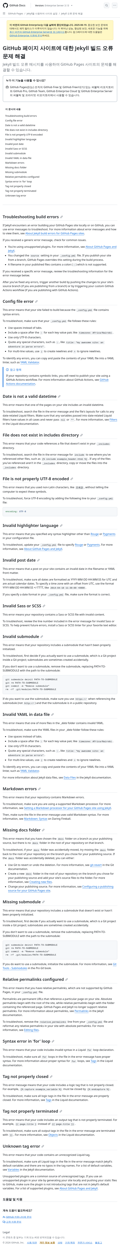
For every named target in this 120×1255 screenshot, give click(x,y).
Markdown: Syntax (35, 819)
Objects (53, 1135)
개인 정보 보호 (47, 1242)
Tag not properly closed (27, 1076)
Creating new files (40, 882)
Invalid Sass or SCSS (24, 605)
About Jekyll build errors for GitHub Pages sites (54, 233)
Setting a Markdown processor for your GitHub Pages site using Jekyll (67, 808)
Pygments (109, 534)
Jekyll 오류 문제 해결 (72, 13)
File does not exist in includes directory (43, 435)
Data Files (70, 777)
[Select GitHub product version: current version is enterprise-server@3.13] (54, 5)
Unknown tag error (23, 1146)
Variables (13, 1169)
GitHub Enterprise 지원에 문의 (26, 35)
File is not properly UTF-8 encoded (38, 478)
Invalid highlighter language (33, 525)
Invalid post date (21, 560)
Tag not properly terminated (32, 1111)
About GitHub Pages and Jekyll (43, 549)
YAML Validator (29, 362)
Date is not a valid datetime (32, 396)
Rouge (95, 534)
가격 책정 (70, 1242)
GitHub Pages (15, 13)
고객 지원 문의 (12, 1221)
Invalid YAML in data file (28, 714)
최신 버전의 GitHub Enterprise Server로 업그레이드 (37, 31)
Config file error (20, 301)
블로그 (98, 1242)
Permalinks (82, 1011)
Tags (93, 1061)
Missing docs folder (24, 830)
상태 (60, 1242)
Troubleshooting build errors (33, 216)
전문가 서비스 (85, 1242)
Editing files (31, 1030)
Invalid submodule (23, 636)
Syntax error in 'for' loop (28, 1041)
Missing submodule (24, 901)
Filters (113, 419)
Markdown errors (22, 788)
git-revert (96, 865)
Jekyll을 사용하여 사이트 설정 (42, 13)
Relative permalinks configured (35, 979)
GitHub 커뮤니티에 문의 (17, 1216)
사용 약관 (32, 1242)
